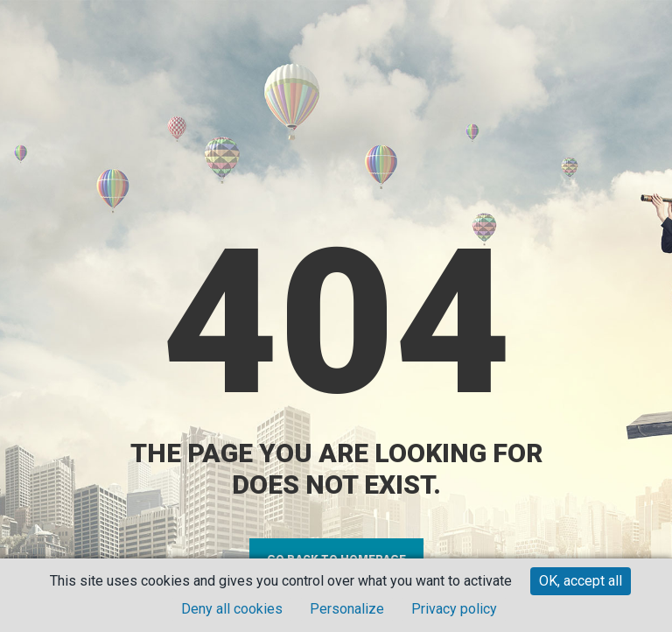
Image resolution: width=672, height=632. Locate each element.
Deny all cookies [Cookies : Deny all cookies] (232, 608)
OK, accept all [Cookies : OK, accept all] (580, 580)
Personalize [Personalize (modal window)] (347, 608)
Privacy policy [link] (454, 608)
